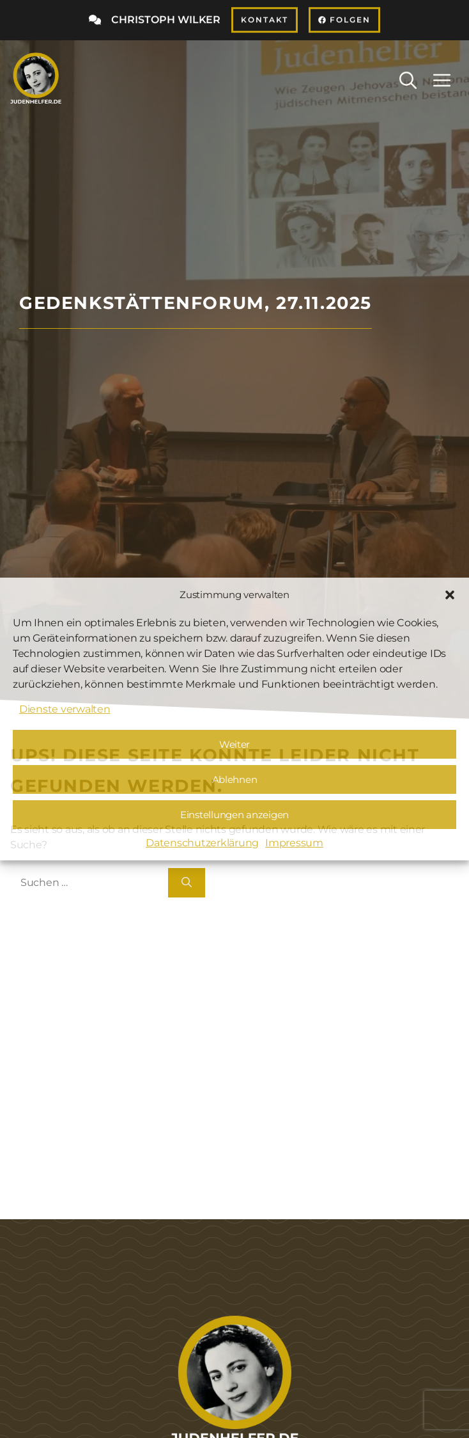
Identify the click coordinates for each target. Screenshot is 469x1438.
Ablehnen (235, 779)
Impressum (294, 843)
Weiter (234, 744)
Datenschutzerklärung (202, 843)
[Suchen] (186, 882)
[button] (449, 595)
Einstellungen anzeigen (234, 815)
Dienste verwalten (65, 709)
